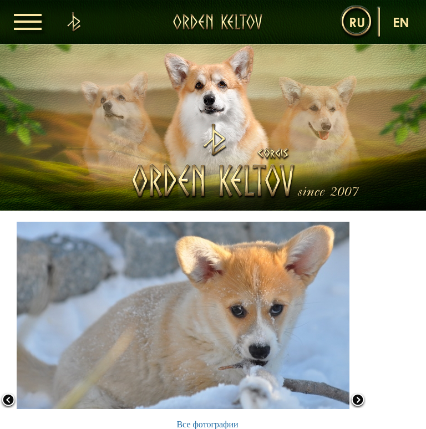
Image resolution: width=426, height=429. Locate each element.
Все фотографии (207, 424)
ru (357, 22)
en (401, 22)
